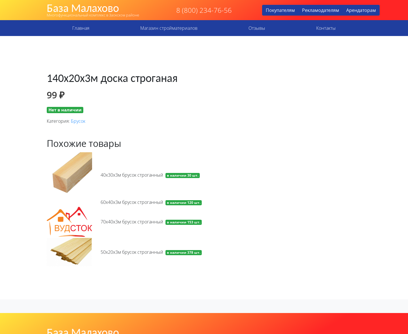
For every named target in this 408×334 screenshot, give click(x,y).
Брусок (78, 121)
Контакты (326, 28)
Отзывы (256, 28)
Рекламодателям (320, 10)
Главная (80, 28)
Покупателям (280, 10)
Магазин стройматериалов (168, 28)
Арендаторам (361, 10)
